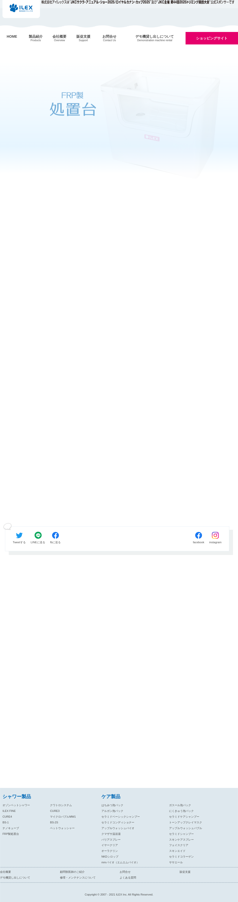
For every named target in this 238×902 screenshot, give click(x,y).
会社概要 (5, 871)
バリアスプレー (111, 839)
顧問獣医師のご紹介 (72, 871)
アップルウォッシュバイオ (117, 828)
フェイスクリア (178, 845)
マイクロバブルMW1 (63, 816)
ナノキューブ (10, 828)
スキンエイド (177, 850)
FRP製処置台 (10, 833)
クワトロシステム (61, 805)
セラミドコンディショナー (117, 822)
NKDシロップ (109, 856)
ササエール (176, 862)
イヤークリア (109, 845)
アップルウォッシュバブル (185, 828)
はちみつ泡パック (112, 805)
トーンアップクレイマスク (185, 822)
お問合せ (125, 871)
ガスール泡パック (180, 805)
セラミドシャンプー (181, 833)
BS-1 (5, 822)
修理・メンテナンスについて (78, 877)
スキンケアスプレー (181, 839)
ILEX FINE (9, 810)
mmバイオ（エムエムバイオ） (120, 862)
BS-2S (54, 822)
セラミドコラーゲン (181, 856)
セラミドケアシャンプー (184, 816)
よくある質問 (128, 877)
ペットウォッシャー (62, 828)
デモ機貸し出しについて (15, 877)
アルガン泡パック (112, 810)
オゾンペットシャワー (16, 805)
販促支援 (185, 871)
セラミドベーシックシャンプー (120, 816)
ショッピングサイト (212, 38)
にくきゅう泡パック (181, 810)
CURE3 (54, 810)
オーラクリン (109, 850)
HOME (12, 36)
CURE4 (7, 816)
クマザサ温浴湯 (111, 833)
